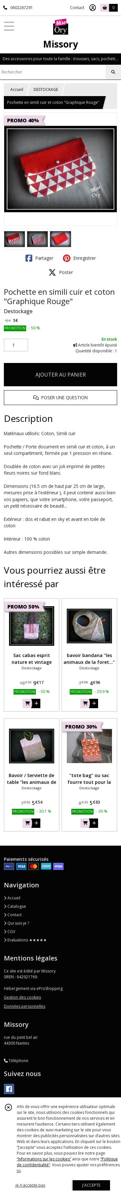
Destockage (18, 311)
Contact (77, 7)
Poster (60, 272)
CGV (9, 931)
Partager (39, 258)
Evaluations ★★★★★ (25, 940)
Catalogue (15, 906)
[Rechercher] (113, 72)
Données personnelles (24, 1006)
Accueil (16, 89)
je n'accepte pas (30, 1185)
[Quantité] (16, 345)
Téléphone (16, 1060)
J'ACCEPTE (91, 1185)
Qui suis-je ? (16, 923)
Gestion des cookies (22, 997)
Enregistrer (79, 258)
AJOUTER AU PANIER (60, 374)
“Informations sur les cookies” (44, 1159)
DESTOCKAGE (46, 89)
